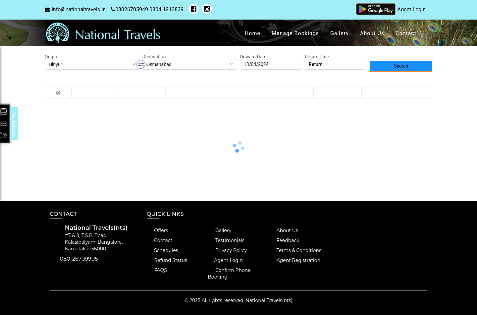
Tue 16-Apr (239, 92)
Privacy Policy (227, 250)
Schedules (162, 250)
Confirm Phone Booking (229, 273)
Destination (154, 56)
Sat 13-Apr (94, 92)
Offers (157, 230)
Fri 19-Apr (384, 92)
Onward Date (253, 56)
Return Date (317, 56)
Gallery (339, 33)
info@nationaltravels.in (75, 9)
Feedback (284, 240)
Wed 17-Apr (288, 92)
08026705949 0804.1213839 (147, 9)
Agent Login (412, 9)
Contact (406, 33)
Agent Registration (294, 260)
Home (252, 33)
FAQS (157, 270)
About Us (372, 33)
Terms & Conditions (295, 250)
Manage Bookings (295, 33)
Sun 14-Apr (141, 92)
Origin (51, 56)
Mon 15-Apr (190, 92)
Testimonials (226, 240)
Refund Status (167, 260)
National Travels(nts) (268, 300)
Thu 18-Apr (337, 92)
